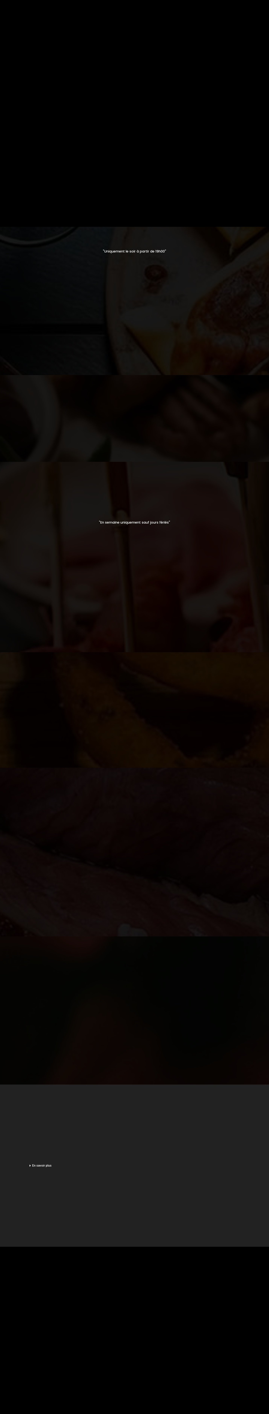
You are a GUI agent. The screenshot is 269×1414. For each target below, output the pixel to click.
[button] (77, 1165)
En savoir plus (42, 1165)
